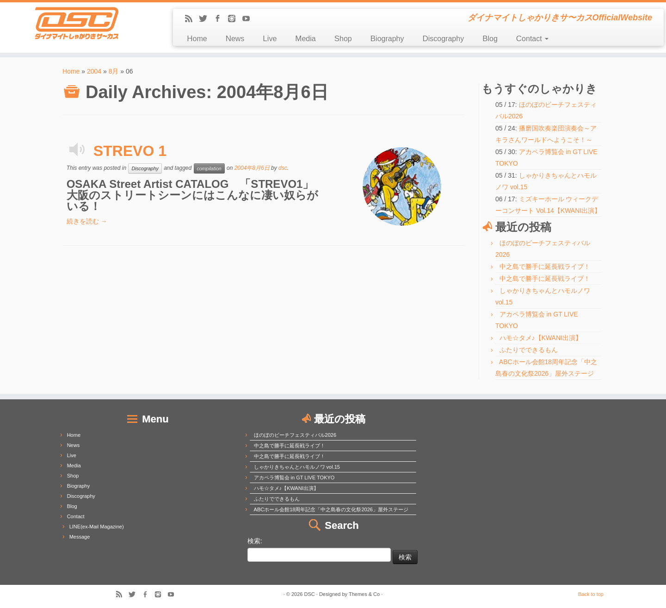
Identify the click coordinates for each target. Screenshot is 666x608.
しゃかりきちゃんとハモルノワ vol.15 (297, 467)
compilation (209, 168)
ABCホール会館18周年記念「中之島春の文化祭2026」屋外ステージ (331, 509)
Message (79, 537)
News (235, 38)
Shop (343, 38)
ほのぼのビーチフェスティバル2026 (295, 435)
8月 (114, 71)
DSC (309, 594)
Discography (443, 38)
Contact (532, 38)
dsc (282, 168)
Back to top (591, 594)
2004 (94, 71)
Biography (387, 38)
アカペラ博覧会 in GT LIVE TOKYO (294, 477)
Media (305, 38)
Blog (490, 38)
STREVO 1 (129, 151)
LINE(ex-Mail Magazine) (96, 526)
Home (197, 38)
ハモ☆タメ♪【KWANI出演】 (541, 337)
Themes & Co (364, 594)
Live (270, 38)
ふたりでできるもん (529, 350)
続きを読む (87, 221)
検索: (254, 541)
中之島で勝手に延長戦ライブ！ (545, 266)
